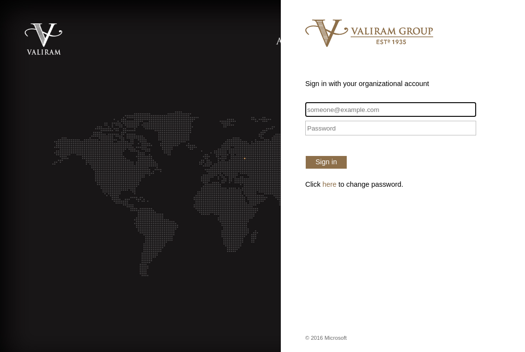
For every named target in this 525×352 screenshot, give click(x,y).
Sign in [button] (326, 162)
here (329, 184)
